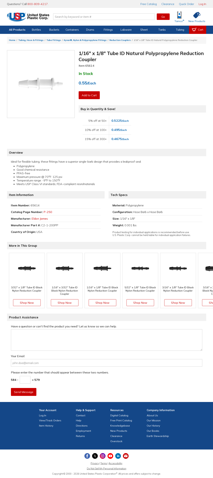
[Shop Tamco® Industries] (179, 17)
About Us (152, 415)
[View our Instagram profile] (102, 456)
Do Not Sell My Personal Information (106, 468)
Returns (80, 436)
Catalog (148, 4)
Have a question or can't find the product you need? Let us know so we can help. (64, 326)
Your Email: (18, 356)
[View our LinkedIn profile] (118, 456)
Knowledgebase (120, 425)
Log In (202, 4)
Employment (83, 430)
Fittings (108, 29)
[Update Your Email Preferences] (125, 456)
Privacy (95, 463)
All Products (17, 29)
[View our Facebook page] (87, 456)
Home (12, 40)
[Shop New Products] (195, 17)
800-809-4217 (37, 4)
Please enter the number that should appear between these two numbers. (60, 372)
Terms (103, 463)
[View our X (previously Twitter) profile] (95, 456)
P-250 (48, 212)
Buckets (54, 29)
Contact (80, 415)
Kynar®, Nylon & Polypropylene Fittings (85, 40)
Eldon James (40, 218)
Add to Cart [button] (89, 95)
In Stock (86, 73)
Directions (82, 425)
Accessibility (115, 463)
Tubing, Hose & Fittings (31, 40)
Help (78, 420)
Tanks (162, 29)
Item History (46, 425)
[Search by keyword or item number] (104, 16)
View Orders (50, 420)
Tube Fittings (53, 40)
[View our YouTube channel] (110, 456)
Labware (126, 29)
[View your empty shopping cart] (197, 30)
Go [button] (163, 16)
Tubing (180, 29)
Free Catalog (121, 420)
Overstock (116, 441)
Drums (90, 29)
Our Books (153, 430)
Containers (72, 29)
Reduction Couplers (120, 40)
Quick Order (186, 4)
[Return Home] (28, 17)
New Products (118, 430)
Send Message (23, 392)
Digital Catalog (119, 415)
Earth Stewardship (158, 436)
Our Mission (154, 420)
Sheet (144, 29)
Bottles (36, 29)
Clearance (167, 4)
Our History (153, 425)
